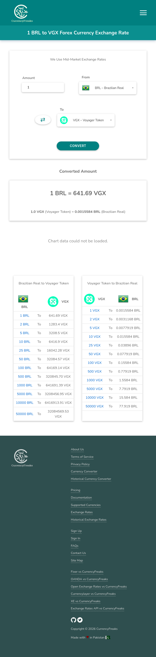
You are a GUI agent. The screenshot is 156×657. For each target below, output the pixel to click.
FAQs (74, 546)
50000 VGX (95, 406)
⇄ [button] (42, 120)
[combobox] (107, 88)
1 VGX (95, 310)
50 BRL (24, 359)
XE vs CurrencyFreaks (85, 601)
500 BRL (24, 376)
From (86, 77)
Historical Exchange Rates (89, 519)
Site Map (77, 560)
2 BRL (24, 324)
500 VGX (95, 371)
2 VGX (95, 319)
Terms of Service (82, 457)
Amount (28, 78)
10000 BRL (24, 402)
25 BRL (24, 350)
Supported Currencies (86, 505)
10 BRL (24, 341)
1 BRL (24, 315)
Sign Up (76, 531)
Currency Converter (84, 471)
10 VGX (95, 336)
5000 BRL (24, 394)
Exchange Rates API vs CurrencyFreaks (97, 608)
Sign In (75, 538)
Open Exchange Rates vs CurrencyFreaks (99, 586)
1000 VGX (95, 380)
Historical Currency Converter (91, 479)
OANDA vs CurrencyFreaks (89, 579)
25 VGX (95, 345)
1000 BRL (24, 385)
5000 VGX (95, 389)
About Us (77, 449)
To (62, 109)
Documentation (81, 497)
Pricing (75, 490)
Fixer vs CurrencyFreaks (87, 571)
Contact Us (78, 553)
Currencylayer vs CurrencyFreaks (93, 594)
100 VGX (95, 362)
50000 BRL (24, 414)
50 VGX (95, 354)
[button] (143, 12)
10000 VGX (95, 397)
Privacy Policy (80, 464)
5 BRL (24, 333)
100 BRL (24, 368)
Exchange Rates (82, 512)
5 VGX (95, 328)
